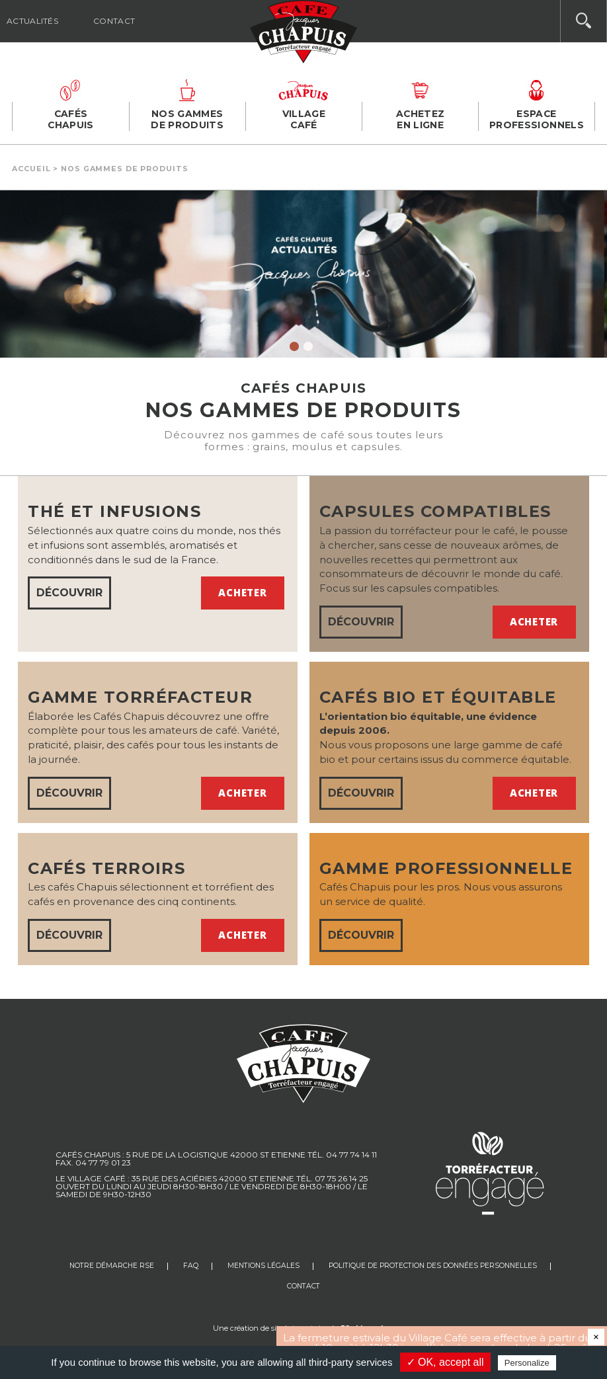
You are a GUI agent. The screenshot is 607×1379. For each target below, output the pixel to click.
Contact (114, 21)
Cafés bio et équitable (438, 697)
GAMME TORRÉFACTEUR (140, 697)
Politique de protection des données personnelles (433, 1265)
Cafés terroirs (106, 868)
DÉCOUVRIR (69, 592)
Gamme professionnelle (446, 868)
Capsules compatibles (435, 511)
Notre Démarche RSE (111, 1265)
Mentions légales (263, 1265)
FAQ (190, 1265)
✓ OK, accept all (445, 1362)
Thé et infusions (114, 511)
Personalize (527, 1363)
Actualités (32, 21)
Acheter (242, 592)
